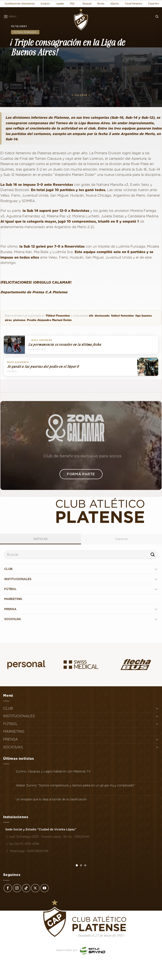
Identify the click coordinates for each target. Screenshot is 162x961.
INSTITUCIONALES (17, 579)
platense (19, 320)
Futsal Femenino (133, 3)
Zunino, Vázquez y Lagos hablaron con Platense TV (53, 771)
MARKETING (13, 599)
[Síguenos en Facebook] (8, 888)
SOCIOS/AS (12, 619)
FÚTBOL (10, 589)
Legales (60, 3)
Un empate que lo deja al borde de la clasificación (51, 799)
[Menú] (10, 16)
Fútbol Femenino (25, 32)
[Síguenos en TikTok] (26, 888)
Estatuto (45, 3)
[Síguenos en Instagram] (17, 888)
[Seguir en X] (35, 888)
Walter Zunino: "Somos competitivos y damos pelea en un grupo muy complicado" (75, 785)
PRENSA (10, 609)
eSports (114, 3)
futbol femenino (122, 315)
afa (91, 315)
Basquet (87, 3)
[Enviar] (152, 554)
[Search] (156, 16)
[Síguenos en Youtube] (44, 888)
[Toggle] (156, 569)
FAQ (72, 3)
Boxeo (100, 3)
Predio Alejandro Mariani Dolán (49, 320)
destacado (102, 315)
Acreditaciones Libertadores (20, 3)
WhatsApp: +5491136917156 (27, 851)
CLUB (8, 569)
